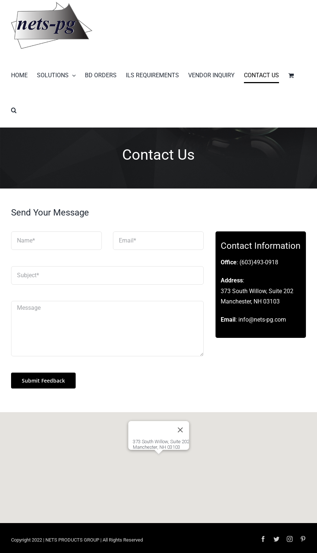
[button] (14, 110)
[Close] (180, 430)
